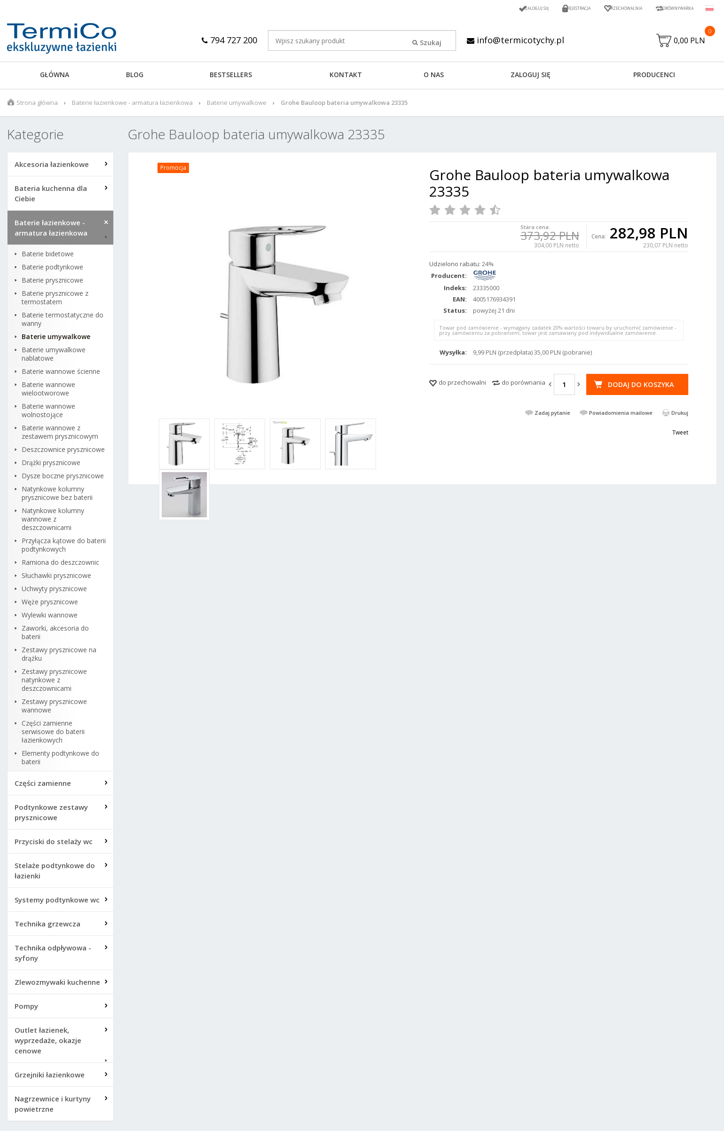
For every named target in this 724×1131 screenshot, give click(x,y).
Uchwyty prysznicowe (54, 591)
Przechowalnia (604, 8)
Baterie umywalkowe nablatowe (54, 356)
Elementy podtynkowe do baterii (60, 759)
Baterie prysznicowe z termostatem (55, 300)
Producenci (654, 76)
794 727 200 (225, 39)
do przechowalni (462, 384)
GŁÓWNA (54, 76)
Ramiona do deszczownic (60, 565)
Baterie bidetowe (48, 256)
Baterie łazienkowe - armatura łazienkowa (132, 105)
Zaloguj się (495, 8)
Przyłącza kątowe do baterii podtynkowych (64, 547)
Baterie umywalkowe (237, 105)
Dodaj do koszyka (639, 386)
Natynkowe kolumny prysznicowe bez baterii (57, 495)
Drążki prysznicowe (51, 465)
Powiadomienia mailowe (621, 428)
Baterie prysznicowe (52, 282)
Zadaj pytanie (552, 428)
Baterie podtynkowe (52, 269)
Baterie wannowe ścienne (61, 374)
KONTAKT (346, 76)
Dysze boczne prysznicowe (63, 478)
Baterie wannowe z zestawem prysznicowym (60, 434)
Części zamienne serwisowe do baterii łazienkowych (53, 734)
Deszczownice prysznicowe (63, 452)
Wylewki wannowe (50, 617)
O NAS (434, 76)
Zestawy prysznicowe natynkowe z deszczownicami (54, 682)
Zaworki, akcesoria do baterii (55, 634)
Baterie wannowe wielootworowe (48, 391)
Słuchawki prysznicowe (56, 578)
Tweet (680, 448)
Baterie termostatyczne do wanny (62, 321)
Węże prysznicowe (50, 604)
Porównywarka (669, 8)
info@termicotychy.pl (517, 39)
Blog (134, 76)
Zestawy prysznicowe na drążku (59, 656)
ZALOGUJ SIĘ (531, 76)
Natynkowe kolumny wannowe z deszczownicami (53, 521)
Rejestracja (546, 8)
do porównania (523, 384)
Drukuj (679, 428)
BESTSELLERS (231, 76)
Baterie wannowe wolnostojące (48, 412)
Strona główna (37, 105)
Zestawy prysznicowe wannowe (54, 708)
